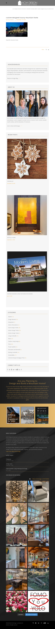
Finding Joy (10, 181)
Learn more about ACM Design (13, 451)
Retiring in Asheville (12, 352)
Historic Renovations (13, 325)
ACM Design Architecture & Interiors (19, 8)
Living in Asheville (12, 336)
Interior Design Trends (13, 330)
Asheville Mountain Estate (32, 8)
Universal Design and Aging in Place (16, 358)
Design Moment (12, 319)
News (9, 338)
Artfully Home (11, 237)
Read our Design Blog (12, 78)
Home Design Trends (13, 327)
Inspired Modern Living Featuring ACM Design (20, 294)
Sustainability (11, 355)
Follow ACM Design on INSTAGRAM (40, 479)
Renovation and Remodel (14, 349)
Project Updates (12, 347)
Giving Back (11, 322)
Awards (10, 316)
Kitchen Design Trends (13, 333)
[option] (13, 416)
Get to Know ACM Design (13, 126)
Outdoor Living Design (13, 341)
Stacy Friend (10, 19)
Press (9, 344)
